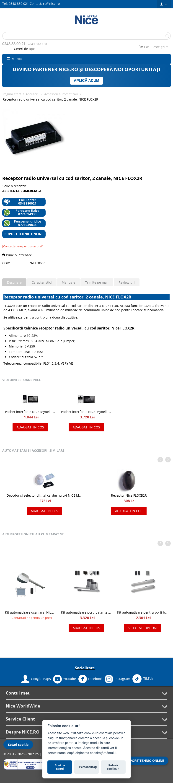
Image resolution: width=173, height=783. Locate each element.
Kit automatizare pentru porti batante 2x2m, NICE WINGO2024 (142, 612)
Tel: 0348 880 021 (15, 3)
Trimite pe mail (96, 282)
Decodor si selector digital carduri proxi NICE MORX (45, 495)
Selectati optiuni (142, 628)
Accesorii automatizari (61, 94)
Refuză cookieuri (113, 767)
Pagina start (12, 94)
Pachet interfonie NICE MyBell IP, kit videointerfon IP (86, 412)
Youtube (64, 679)
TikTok (142, 678)
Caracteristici (42, 282)
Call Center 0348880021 (19, 201)
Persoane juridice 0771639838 (22, 223)
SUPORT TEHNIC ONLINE (24, 234)
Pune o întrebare (17, 255)
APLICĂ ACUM (86, 81)
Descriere (14, 282)
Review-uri (127, 282)
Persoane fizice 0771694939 (21, 212)
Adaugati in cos (30, 427)
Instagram (117, 679)
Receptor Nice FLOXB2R (129, 495)
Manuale (68, 282)
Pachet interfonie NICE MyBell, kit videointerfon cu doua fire (30, 412)
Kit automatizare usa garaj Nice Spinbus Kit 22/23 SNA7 (30, 612)
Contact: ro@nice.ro (45, 3)
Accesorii (32, 94)
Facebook (90, 679)
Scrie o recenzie (15, 186)
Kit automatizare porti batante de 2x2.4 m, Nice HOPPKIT (86, 612)
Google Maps (36, 679)
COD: (6, 263)
